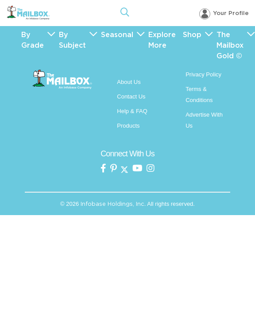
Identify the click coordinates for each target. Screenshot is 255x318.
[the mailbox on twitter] (124, 168)
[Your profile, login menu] (224, 13)
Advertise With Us (204, 120)
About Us (128, 82)
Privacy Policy (203, 74)
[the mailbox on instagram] (151, 168)
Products (128, 125)
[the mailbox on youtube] (137, 168)
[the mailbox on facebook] (103, 168)
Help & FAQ (132, 111)
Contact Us (131, 96)
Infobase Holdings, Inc (112, 204)
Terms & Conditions (198, 94)
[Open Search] (124, 13)
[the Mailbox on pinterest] (113, 168)
